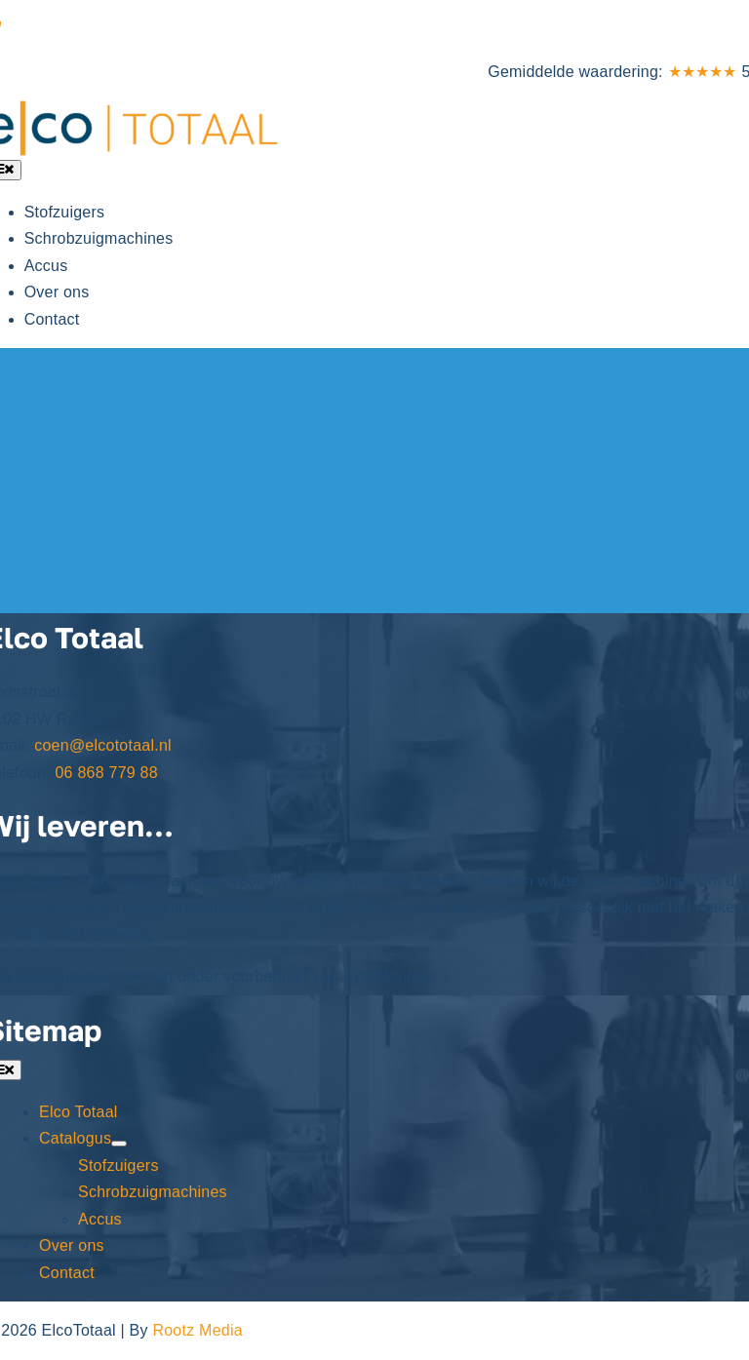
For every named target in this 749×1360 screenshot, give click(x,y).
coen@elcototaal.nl (103, 745)
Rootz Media (197, 1330)
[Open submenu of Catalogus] (119, 1143)
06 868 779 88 (57, 28)
